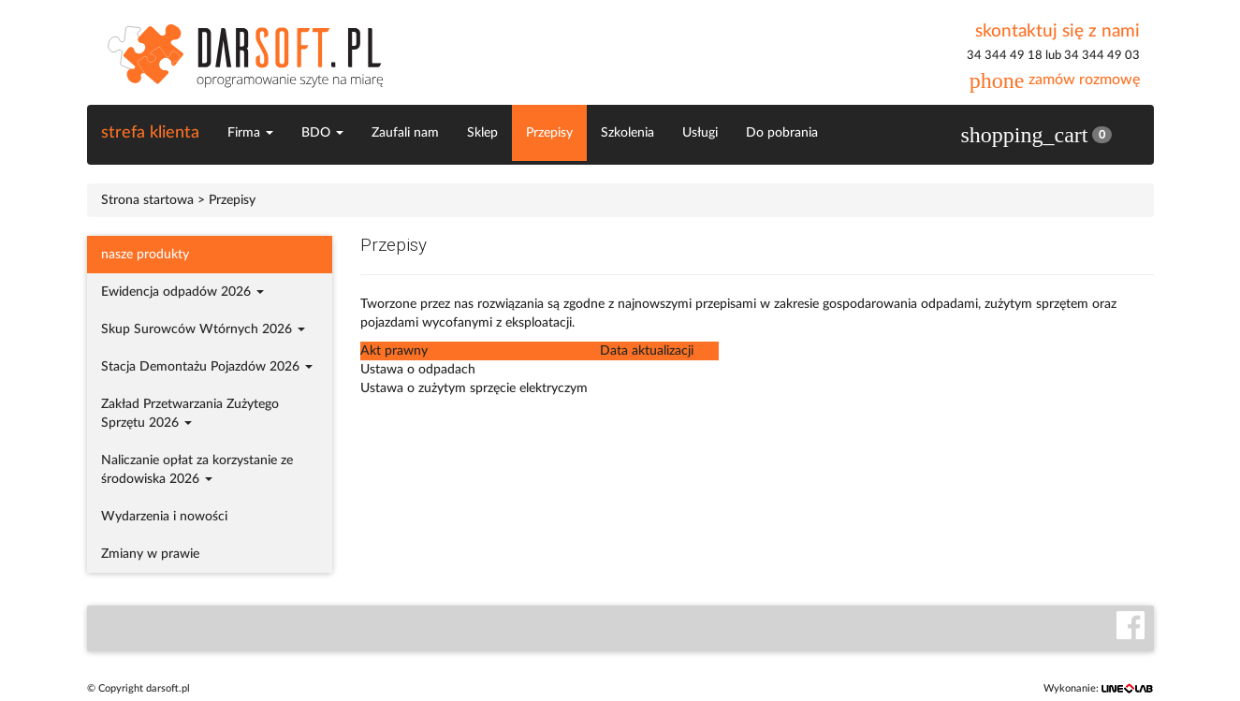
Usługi (700, 132)
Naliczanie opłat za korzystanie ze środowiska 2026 (197, 470)
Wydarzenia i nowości (164, 516)
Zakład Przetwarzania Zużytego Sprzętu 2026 (190, 414)
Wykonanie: (1098, 688)
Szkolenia (627, 132)
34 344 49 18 (1005, 56)
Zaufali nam (405, 132)
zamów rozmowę (1055, 79)
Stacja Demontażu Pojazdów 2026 (207, 366)
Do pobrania (782, 132)
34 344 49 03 (1102, 56)
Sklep (482, 132)
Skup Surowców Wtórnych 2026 (203, 329)
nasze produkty (145, 254)
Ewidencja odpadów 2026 (182, 292)
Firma (250, 132)
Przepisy (549, 132)
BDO (322, 132)
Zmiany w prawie (150, 554)
